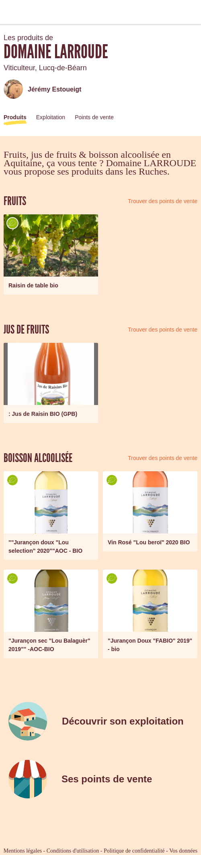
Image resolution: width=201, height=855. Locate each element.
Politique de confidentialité (134, 851)
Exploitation (50, 117)
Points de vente (94, 117)
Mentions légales (23, 851)
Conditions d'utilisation (73, 851)
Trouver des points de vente (162, 201)
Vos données (183, 851)
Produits (15, 117)
